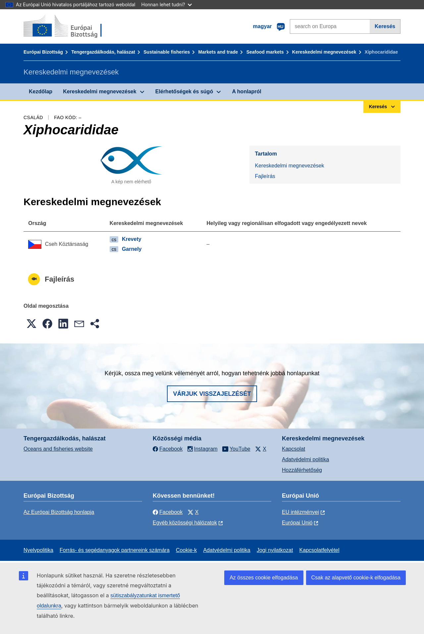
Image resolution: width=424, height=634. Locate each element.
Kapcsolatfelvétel (319, 550)
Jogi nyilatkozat (275, 550)
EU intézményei (300, 512)
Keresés (385, 26)
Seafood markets (265, 52)
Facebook (168, 512)
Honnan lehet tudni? (166, 4)
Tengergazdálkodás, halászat (103, 52)
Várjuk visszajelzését (212, 393)
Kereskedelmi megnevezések (324, 52)
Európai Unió (297, 522)
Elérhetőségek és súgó (184, 91)
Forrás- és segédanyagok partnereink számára (115, 550)
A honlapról (246, 91)
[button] (31, 323)
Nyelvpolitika (38, 550)
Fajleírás (265, 176)
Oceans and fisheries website (58, 449)
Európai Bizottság (43, 52)
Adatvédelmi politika (305, 459)
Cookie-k (186, 550)
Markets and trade (218, 52)
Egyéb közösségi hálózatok (185, 522)
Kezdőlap (40, 91)
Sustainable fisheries (166, 52)
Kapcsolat (293, 449)
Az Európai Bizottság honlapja (59, 512)
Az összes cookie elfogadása (264, 577)
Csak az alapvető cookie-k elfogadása (356, 577)
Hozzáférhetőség (302, 470)
